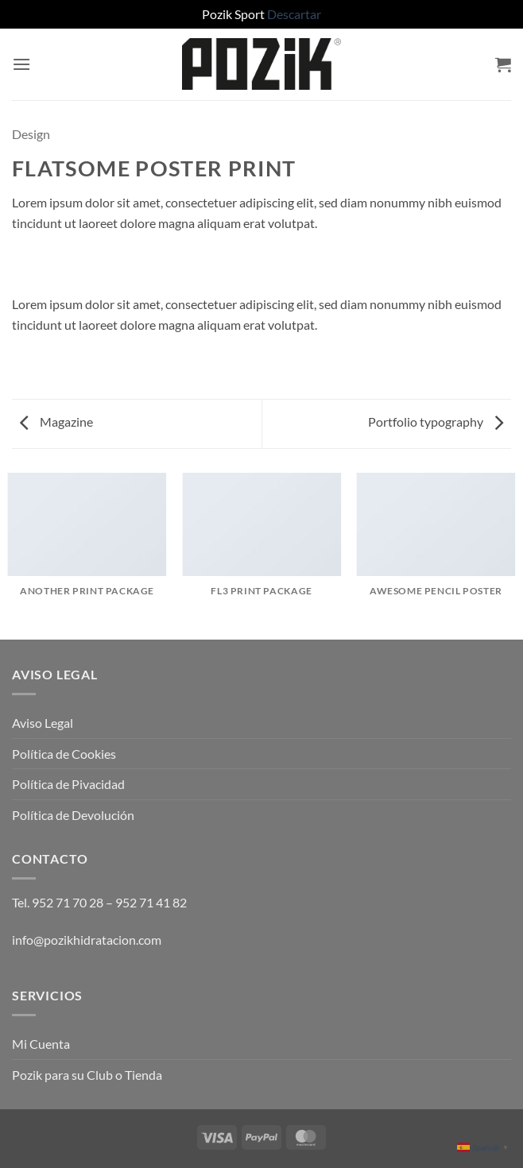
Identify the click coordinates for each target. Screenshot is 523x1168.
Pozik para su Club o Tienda (87, 1074)
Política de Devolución (73, 814)
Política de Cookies (64, 753)
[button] (21, 63)
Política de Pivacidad (68, 783)
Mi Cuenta (41, 1043)
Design (31, 133)
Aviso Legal (42, 722)
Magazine (56, 421)
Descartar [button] (294, 13)
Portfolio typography (435, 421)
